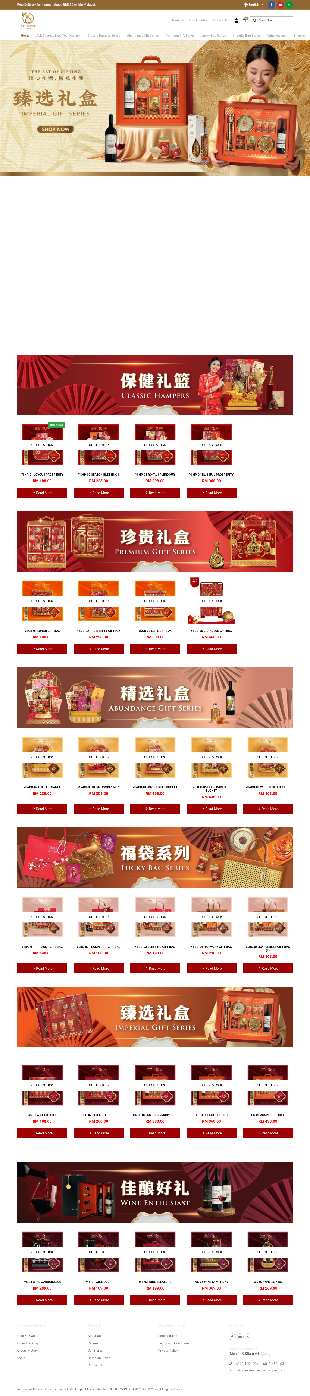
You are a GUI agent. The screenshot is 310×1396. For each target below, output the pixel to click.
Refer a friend (168, 1336)
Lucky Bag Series (213, 36)
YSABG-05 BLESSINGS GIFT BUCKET (211, 788)
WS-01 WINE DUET (98, 1282)
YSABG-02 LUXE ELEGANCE (42, 787)
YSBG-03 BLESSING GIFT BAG (155, 947)
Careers (93, 1343)
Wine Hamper (277, 36)
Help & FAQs (26, 1336)
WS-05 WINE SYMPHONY (211, 1282)
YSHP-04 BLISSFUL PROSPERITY (211, 474)
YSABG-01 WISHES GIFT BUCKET (267, 787)
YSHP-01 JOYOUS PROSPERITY (42, 474)
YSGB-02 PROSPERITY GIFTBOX (98, 630)
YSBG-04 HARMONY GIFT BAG (211, 947)
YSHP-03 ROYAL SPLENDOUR (155, 474)
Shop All (300, 36)
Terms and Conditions (174, 1343)
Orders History (27, 1350)
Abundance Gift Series (143, 36)
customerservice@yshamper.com (259, 1370)
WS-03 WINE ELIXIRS (268, 1282)
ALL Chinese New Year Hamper (58, 36)
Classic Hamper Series (104, 36)
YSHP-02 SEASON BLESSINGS (98, 474)
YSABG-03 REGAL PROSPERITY (99, 787)
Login (21, 1358)
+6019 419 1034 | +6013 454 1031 (260, 1364)
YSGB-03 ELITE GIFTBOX (155, 630)
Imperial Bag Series (246, 36)
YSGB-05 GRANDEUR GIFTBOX (211, 630)
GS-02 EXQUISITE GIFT (98, 1115)
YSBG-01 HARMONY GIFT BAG (42, 947)
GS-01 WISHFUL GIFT (42, 1115)
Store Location (198, 20)
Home (25, 36)
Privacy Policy (168, 1350)
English (253, 5)
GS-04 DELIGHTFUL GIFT (211, 1115)
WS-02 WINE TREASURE (155, 1282)
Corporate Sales (99, 1358)
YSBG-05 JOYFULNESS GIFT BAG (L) (267, 948)
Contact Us (220, 20)
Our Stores (95, 1350)
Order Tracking (27, 1343)
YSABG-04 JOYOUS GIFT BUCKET (155, 787)
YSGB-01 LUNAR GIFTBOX (42, 630)
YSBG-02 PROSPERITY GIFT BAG (98, 947)
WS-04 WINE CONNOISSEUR (42, 1282)
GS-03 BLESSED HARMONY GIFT (155, 1115)
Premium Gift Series (180, 36)
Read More (42, 492)
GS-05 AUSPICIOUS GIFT (268, 1115)
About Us (178, 20)
